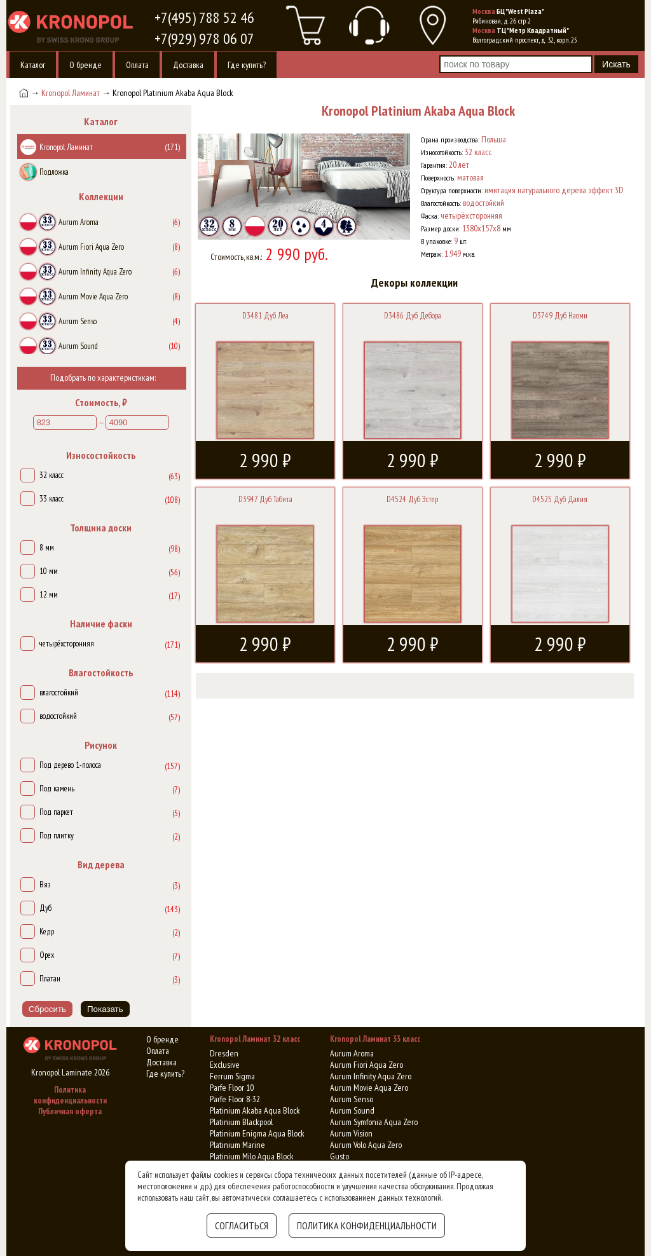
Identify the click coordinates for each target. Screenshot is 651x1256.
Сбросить (47, 1009)
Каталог (32, 65)
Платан (49, 978)
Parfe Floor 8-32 (235, 1099)
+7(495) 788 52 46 (204, 17)
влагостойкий (58, 692)
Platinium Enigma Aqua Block (257, 1133)
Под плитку (56, 835)
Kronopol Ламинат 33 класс (375, 1039)
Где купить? (247, 65)
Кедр (46, 931)
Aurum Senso (351, 1099)
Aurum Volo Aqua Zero (366, 1144)
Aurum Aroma (352, 1053)
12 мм (48, 594)
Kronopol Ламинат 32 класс (255, 1039)
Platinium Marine (237, 1144)
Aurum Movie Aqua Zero (369, 1087)
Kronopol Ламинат (70, 93)
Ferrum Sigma (232, 1076)
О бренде (85, 65)
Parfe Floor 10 (232, 1087)
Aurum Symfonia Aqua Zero (374, 1122)
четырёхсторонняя (66, 643)
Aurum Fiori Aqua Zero (366, 1064)
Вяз (44, 884)
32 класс (51, 475)
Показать (105, 1009)
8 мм (46, 547)
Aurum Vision (351, 1133)
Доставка (188, 65)
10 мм (48, 571)
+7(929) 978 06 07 (204, 38)
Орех (46, 955)
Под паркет (56, 812)
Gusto (339, 1156)
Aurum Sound (352, 1110)
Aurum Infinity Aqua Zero (370, 1076)
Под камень (56, 788)
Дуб (45, 908)
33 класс (51, 498)
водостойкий (58, 716)
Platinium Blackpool (241, 1122)
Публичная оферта (70, 1111)
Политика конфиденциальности (70, 1095)
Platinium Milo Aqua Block (252, 1156)
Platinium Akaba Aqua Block (255, 1110)
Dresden (224, 1053)
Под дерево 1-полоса (70, 765)
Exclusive (225, 1064)
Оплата (137, 65)
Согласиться (241, 1225)
